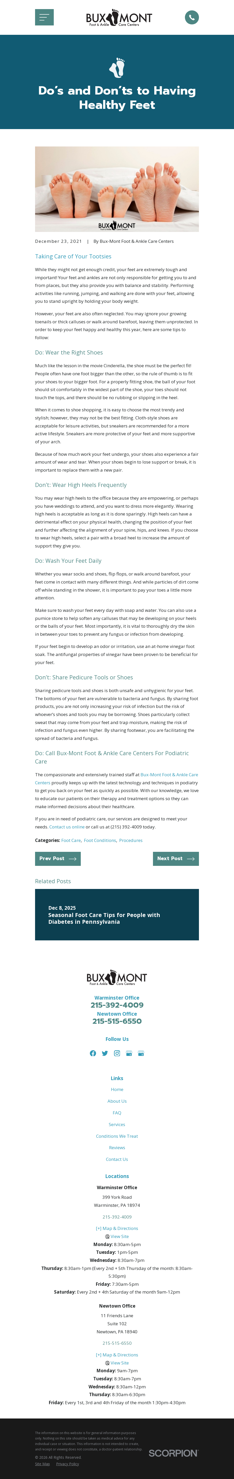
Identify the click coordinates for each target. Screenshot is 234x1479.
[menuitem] (42, 1464)
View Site (120, 1236)
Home (117, 1089)
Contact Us (117, 1159)
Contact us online (67, 827)
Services (117, 1124)
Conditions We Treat (117, 1136)
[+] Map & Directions (117, 1228)
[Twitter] (105, 1053)
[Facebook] (93, 1053)
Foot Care (71, 840)
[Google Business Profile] (129, 1053)
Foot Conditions (100, 840)
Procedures (131, 840)
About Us (117, 1101)
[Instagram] (117, 1053)
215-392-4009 (117, 1005)
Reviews (117, 1147)
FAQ (117, 1113)
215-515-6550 (117, 1021)
